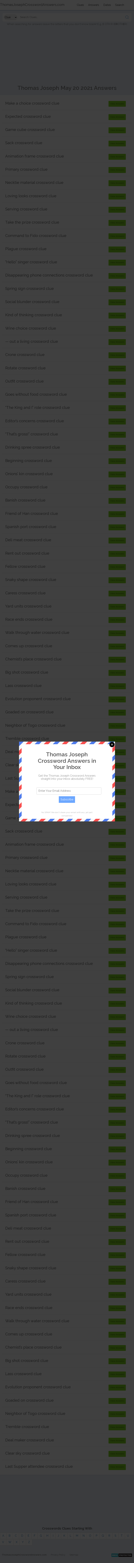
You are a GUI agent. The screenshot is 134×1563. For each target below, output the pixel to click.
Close (112, 744)
